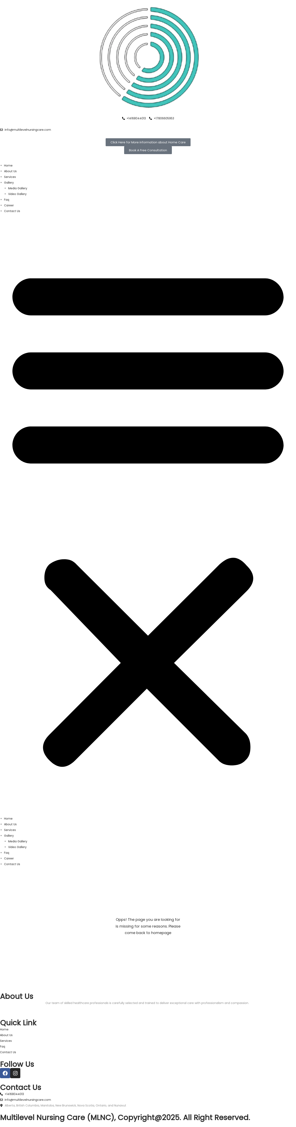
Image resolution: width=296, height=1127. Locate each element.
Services (10, 177)
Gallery (9, 183)
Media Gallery (17, 188)
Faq (6, 200)
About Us (10, 171)
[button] (148, 515)
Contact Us (12, 211)
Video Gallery (17, 194)
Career (9, 205)
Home (8, 165)
